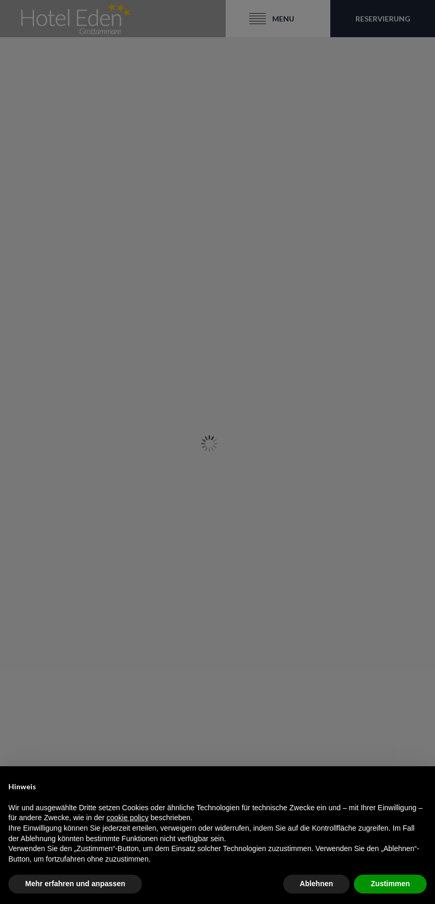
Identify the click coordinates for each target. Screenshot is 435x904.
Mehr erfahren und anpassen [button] (75, 883)
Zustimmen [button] (390, 883)
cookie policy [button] (128, 817)
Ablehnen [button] (316, 883)
